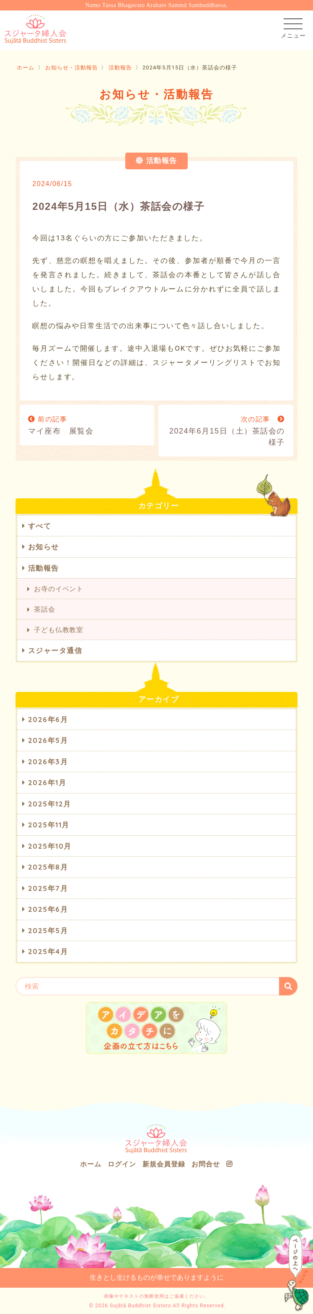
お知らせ (43, 546)
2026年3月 (48, 761)
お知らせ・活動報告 (71, 67)
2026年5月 (48, 740)
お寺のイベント (58, 588)
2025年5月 (48, 930)
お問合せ (205, 1164)
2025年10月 (50, 846)
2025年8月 (48, 866)
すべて (40, 525)
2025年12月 (49, 803)
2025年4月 (48, 951)
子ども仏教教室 (58, 629)
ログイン (122, 1164)
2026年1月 (47, 782)
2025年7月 (48, 888)
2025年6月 (48, 909)
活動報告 (120, 67)
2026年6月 (48, 719)
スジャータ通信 (55, 650)
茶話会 (44, 609)
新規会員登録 (163, 1164)
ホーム (25, 67)
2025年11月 (49, 824)
